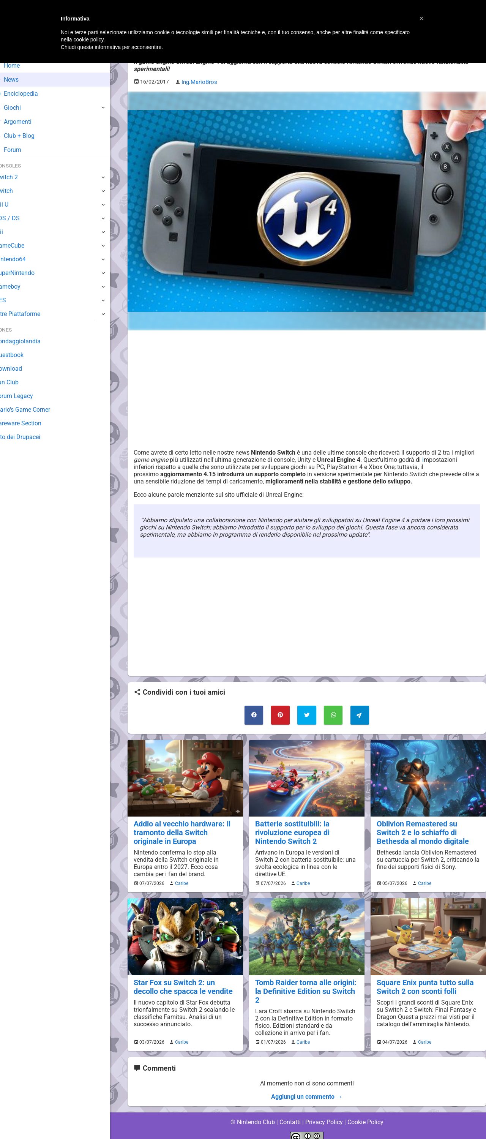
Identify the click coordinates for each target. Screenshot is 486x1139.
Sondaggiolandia (28, 341)
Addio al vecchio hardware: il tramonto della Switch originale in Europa (184, 832)
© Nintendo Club (252, 1112)
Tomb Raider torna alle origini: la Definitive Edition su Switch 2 (306, 986)
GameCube (21, 245)
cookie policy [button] (88, 39)
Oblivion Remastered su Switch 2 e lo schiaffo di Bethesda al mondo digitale (427, 832)
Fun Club (18, 382)
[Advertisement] (307, 389)
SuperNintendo (26, 272)
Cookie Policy (365, 1112)
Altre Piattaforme (29, 314)
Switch (15, 190)
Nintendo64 (22, 259)
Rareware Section (29, 423)
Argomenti (24, 121)
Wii (10, 231)
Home (19, 65)
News (18, 79)
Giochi (19, 107)
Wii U (13, 204)
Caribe (180, 882)
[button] (421, 18)
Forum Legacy (25, 396)
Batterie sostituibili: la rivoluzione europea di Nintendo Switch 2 (291, 832)
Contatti (290, 1112)
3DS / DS (18, 218)
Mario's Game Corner (34, 409)
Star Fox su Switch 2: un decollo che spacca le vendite (182, 986)
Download (19, 368)
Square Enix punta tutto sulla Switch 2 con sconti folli (423, 986)
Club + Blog (26, 135)
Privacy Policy (324, 1112)
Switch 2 (17, 177)
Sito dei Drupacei (29, 437)
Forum (19, 149)
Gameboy (19, 286)
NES (11, 300)
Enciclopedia (28, 93)
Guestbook (20, 355)
